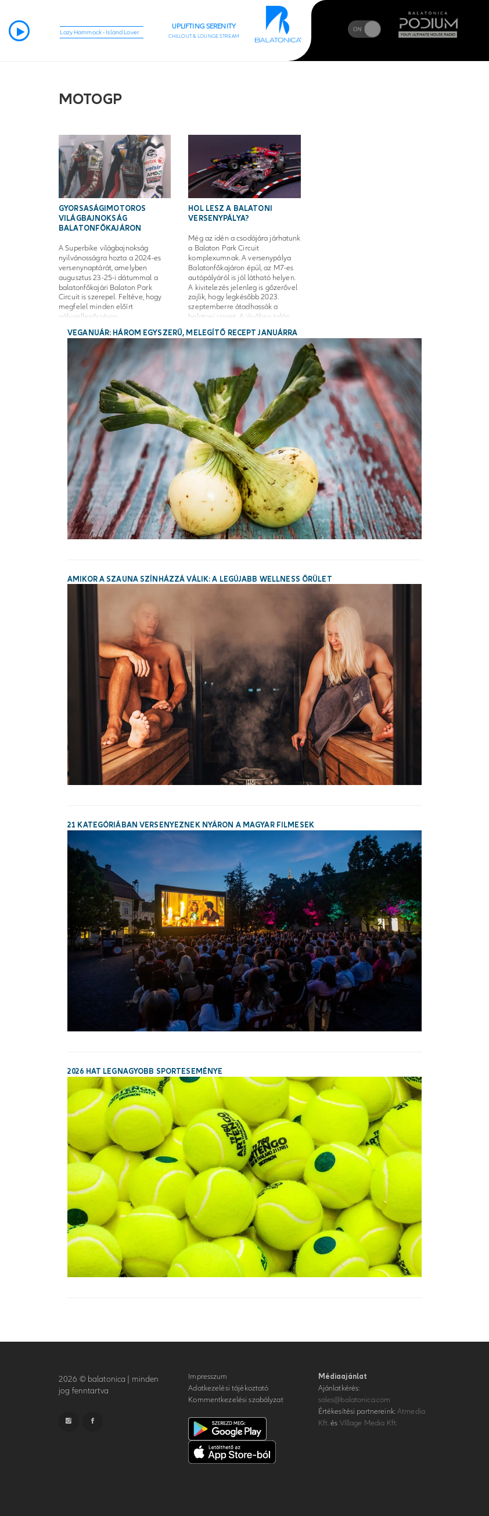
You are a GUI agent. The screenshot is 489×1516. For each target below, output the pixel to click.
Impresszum (207, 1376)
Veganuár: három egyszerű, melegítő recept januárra (182, 333)
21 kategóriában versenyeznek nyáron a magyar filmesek (190, 825)
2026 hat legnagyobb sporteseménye (144, 1071)
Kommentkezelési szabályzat (235, 1399)
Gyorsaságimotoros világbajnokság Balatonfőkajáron (102, 218)
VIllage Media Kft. (368, 1423)
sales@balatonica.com (354, 1399)
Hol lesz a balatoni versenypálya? (230, 213)
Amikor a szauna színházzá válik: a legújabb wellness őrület (199, 579)
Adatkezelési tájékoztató (228, 1388)
